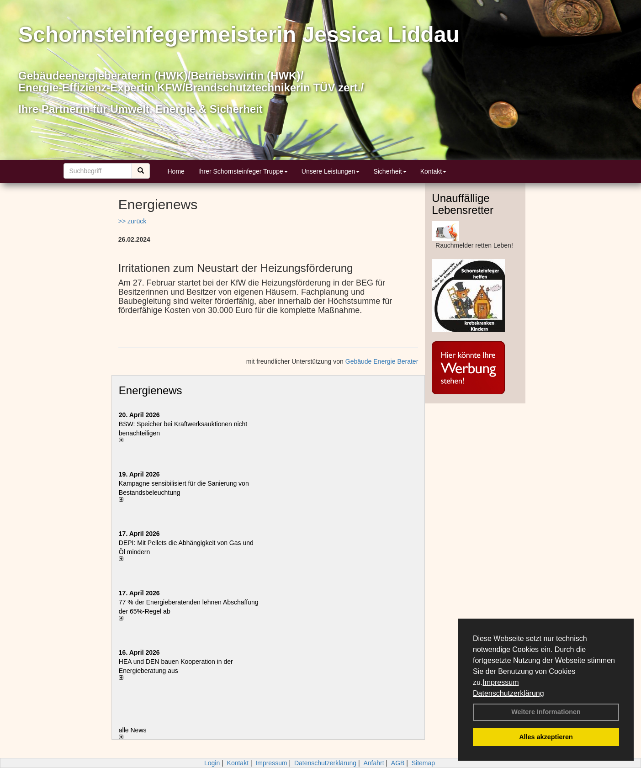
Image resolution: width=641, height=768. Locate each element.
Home (176, 171)
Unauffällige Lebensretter (462, 204)
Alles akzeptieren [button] (546, 737)
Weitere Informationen (546, 711)
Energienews (150, 390)
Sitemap (423, 763)
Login (212, 763)
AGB (398, 763)
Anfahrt (373, 763)
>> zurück (132, 221)
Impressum (500, 682)
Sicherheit (389, 171)
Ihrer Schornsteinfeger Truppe (243, 171)
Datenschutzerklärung (508, 693)
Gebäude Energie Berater (382, 361)
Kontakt (433, 171)
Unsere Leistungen (331, 171)
